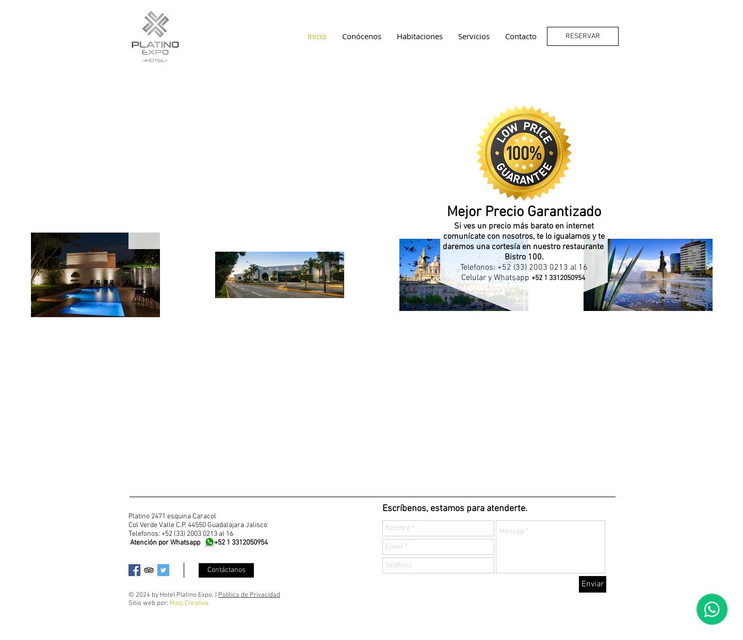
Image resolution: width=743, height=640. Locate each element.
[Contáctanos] (226, 570)
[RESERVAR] (583, 36)
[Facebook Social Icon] (134, 570)
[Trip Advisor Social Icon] (149, 570)
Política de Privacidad (249, 595)
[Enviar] (592, 584)
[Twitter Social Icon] (163, 570)
